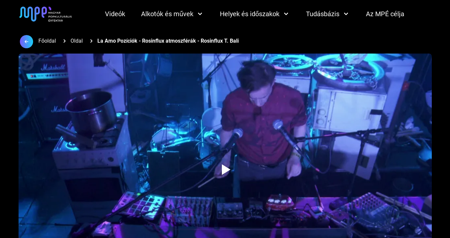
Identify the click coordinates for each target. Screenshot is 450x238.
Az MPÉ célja (385, 14)
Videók (115, 14)
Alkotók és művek (172, 14)
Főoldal (47, 41)
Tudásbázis (328, 14)
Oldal (77, 41)
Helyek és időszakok (255, 14)
